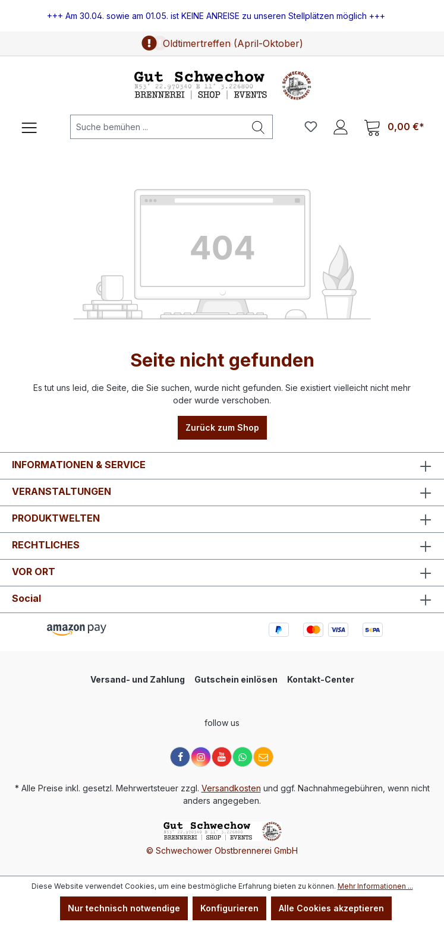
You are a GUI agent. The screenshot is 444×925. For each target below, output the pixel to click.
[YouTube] (221, 756)
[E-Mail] (263, 756)
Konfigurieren (229, 908)
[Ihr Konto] (340, 126)
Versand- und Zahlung (137, 679)
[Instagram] (200, 756)
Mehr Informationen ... (375, 886)
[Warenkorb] (394, 127)
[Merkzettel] (311, 126)
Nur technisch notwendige (124, 908)
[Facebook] (180, 756)
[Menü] (29, 126)
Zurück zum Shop (222, 427)
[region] (222, 15)
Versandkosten (231, 788)
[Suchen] (258, 127)
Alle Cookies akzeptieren (331, 908)
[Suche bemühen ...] (157, 127)
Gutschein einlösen (236, 679)
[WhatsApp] (242, 756)
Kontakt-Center (320, 679)
